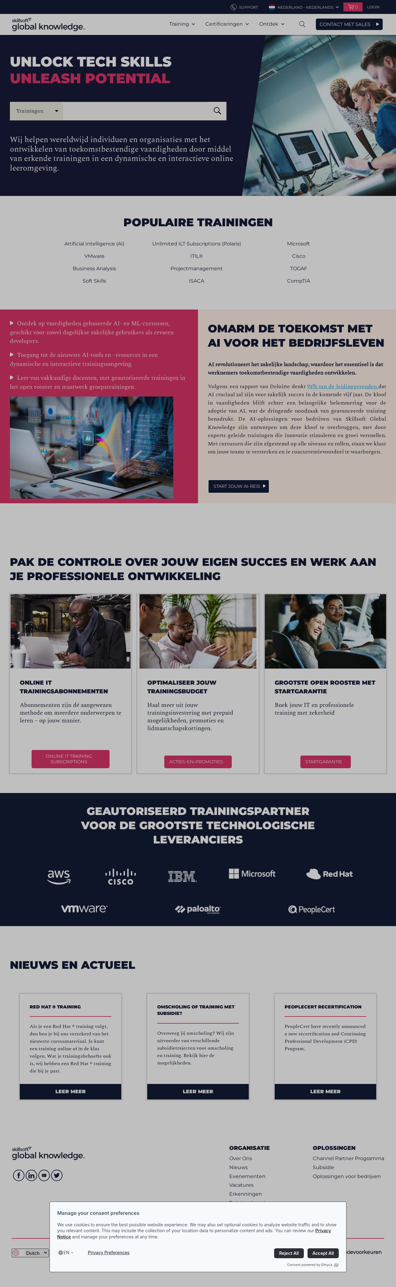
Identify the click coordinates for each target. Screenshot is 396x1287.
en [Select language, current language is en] (66, 1252)
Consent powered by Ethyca (313, 1265)
